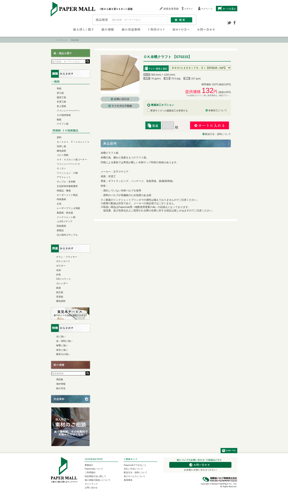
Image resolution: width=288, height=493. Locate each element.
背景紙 (59, 296)
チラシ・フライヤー (66, 257)
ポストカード (63, 261)
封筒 (58, 274)
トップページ (61, 40)
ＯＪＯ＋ (61, 168)
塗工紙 (60, 93)
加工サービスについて (134, 476)
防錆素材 (61, 226)
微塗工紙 (61, 97)
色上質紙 (61, 106)
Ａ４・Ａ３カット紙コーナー (72, 159)
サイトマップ (91, 484)
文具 (59, 203)
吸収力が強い (63, 354)
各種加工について (217, 110)
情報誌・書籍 (64, 190)
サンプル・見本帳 (66, 181)
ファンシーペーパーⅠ (68, 110)
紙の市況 (60, 388)
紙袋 (58, 287)
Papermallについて (94, 469)
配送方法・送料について (218, 134)
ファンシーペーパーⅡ (68, 164)
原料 (59, 137)
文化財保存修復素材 (67, 186)
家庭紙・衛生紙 (65, 212)
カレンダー (62, 283)
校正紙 (59, 292)
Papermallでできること (135, 465)
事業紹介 (89, 465)
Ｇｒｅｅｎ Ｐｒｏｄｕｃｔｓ (73, 142)
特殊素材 (61, 199)
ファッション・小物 (67, 173)
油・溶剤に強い (64, 341)
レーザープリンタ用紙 (68, 208)
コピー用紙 (62, 155)
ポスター (60, 265)
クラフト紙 (62, 123)
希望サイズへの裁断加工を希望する (167, 110)
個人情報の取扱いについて (97, 480)
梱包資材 (61, 150)
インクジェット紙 (66, 217)
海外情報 (60, 384)
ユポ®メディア (64, 221)
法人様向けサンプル (67, 234)
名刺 (58, 270)
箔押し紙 (61, 146)
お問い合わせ (91, 487)
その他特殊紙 (64, 115)
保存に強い (62, 350)
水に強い (60, 336)
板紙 (59, 119)
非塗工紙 (61, 101)
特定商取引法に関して (95, 476)
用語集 (59, 379)
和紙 (59, 88)
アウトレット (64, 177)
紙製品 (60, 230)
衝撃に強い (62, 345)
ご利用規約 (90, 472)
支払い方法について (133, 469)
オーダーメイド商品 (67, 195)
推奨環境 (128, 480)
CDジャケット (63, 279)
